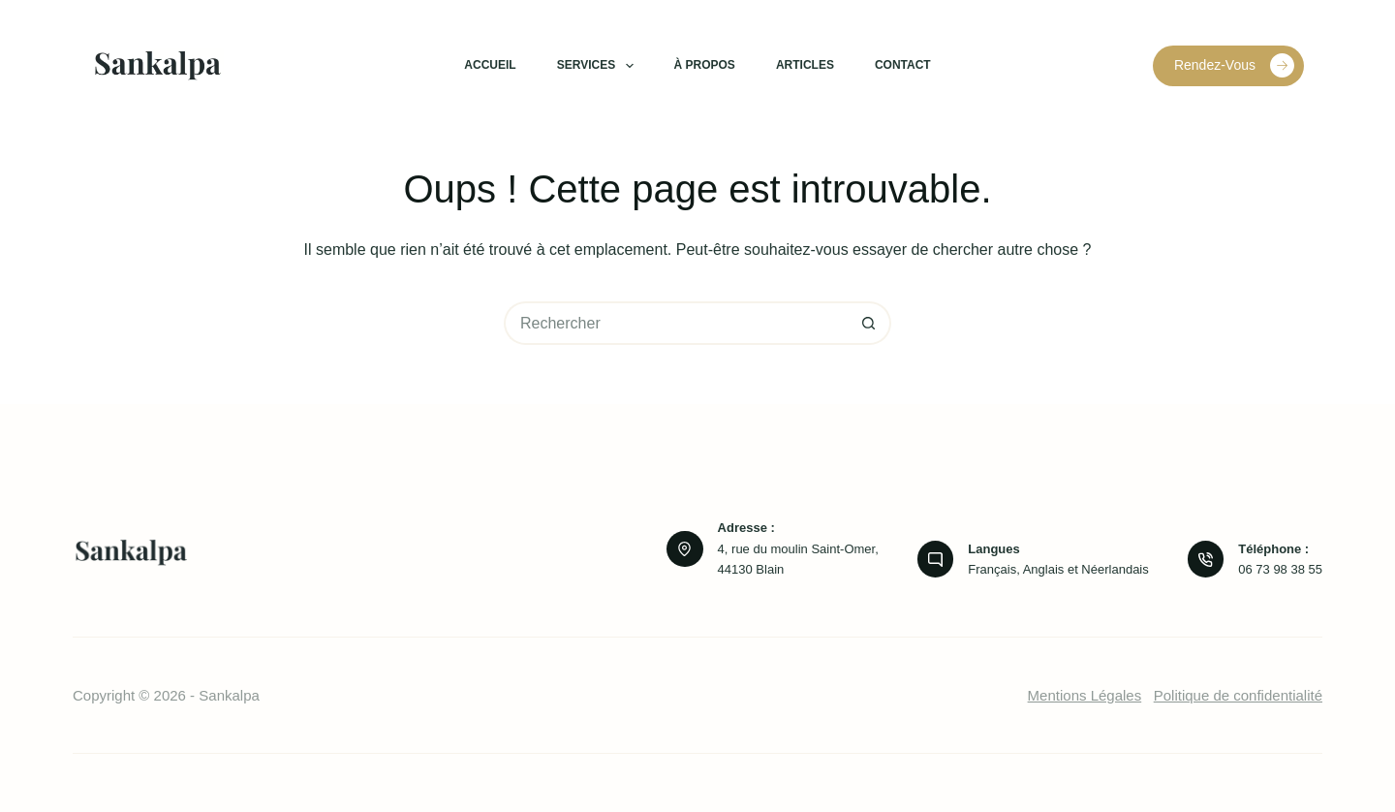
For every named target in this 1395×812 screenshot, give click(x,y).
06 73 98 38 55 (1280, 569)
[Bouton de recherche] (869, 323)
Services (599, 66)
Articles (805, 65)
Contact (903, 65)
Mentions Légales (1085, 695)
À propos (704, 65)
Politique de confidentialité (1238, 695)
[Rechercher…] (676, 323)
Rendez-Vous (1234, 65)
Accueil (489, 65)
